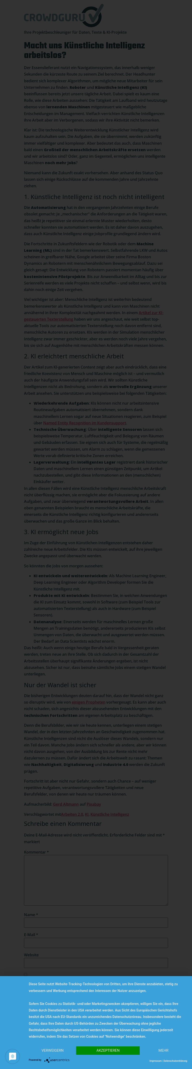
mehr (163, 1050)
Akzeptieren (108, 1050)
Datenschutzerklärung (175, 1061)
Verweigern (53, 1050)
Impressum (156, 1061)
